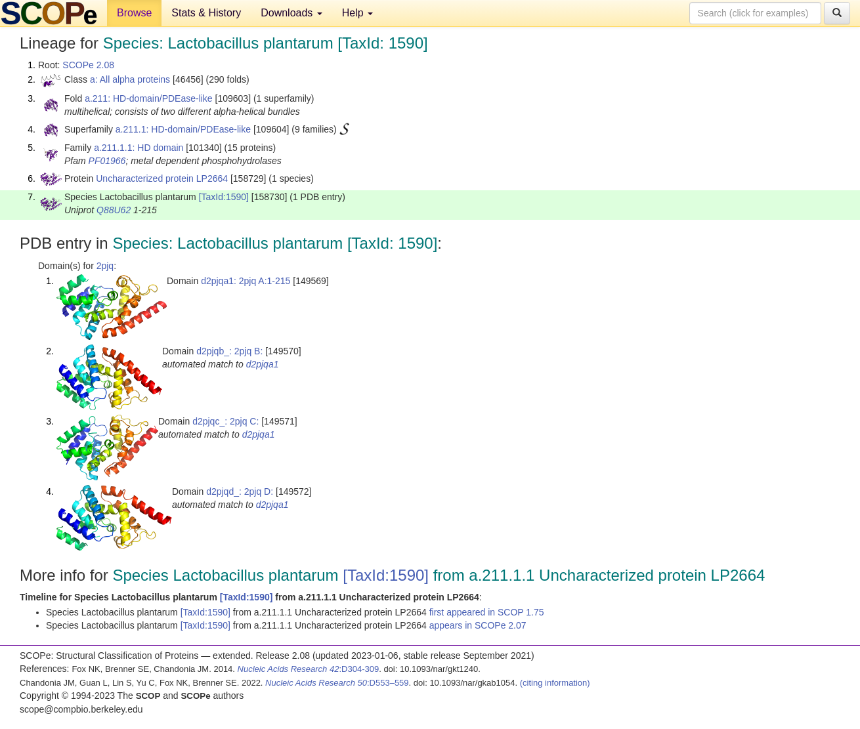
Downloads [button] (291, 12)
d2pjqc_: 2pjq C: (225, 421)
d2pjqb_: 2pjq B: (229, 351)
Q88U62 (114, 210)
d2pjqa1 (262, 364)
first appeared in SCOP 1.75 (486, 612)
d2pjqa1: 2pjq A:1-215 (245, 281)
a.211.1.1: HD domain (138, 147)
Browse (134, 12)
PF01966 (107, 161)
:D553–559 (337, 683)
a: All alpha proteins (130, 79)
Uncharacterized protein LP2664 (162, 178)
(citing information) (555, 683)
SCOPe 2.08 (88, 65)
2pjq (105, 265)
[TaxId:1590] (224, 197)
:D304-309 (308, 669)
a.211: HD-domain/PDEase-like (149, 98)
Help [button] (357, 12)
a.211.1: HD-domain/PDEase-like (183, 129)
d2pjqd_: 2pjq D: (239, 491)
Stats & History (206, 12)
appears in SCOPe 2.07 (478, 625)
